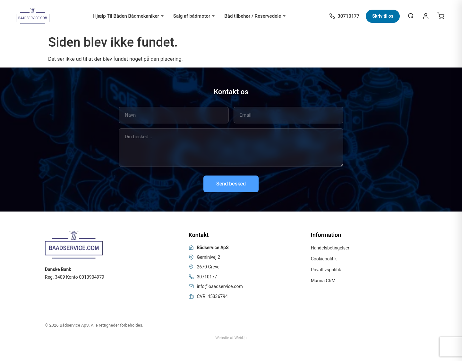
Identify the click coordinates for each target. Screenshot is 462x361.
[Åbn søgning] (411, 16)
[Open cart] (441, 16)
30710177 (207, 276)
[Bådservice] (32, 16)
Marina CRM (323, 280)
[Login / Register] (426, 16)
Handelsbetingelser (330, 247)
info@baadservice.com (220, 286)
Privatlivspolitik (326, 269)
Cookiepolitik (324, 258)
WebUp (241, 338)
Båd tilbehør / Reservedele (252, 16)
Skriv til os (382, 16)
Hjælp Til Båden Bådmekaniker (126, 16)
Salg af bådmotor (191, 16)
